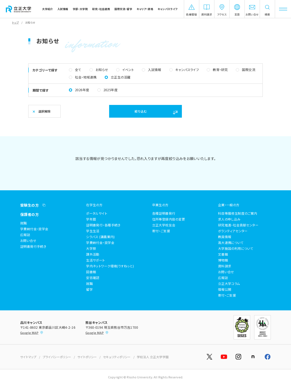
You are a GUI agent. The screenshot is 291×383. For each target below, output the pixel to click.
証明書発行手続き (33, 246)
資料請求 (224, 266)
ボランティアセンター (233, 230)
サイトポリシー (87, 357)
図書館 (91, 271)
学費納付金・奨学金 (34, 228)
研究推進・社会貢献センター (238, 225)
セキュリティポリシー (117, 357)
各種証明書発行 (163, 213)
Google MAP (31, 333)
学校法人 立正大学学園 (153, 357)
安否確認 (92, 277)
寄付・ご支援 (161, 230)
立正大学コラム (229, 283)
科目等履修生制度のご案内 (237, 213)
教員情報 (224, 236)
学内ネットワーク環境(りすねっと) (110, 266)
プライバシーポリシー (57, 357)
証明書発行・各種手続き (103, 225)
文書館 (223, 254)
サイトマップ (28, 357)
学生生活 (92, 230)
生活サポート (95, 260)
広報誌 (25, 234)
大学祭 (91, 248)
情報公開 (224, 289)
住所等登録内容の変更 (168, 219)
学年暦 (91, 219)
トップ (15, 22)
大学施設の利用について (236, 248)
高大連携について (231, 242)
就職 (23, 223)
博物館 (223, 260)
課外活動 (92, 254)
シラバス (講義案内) (100, 236)
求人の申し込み (229, 219)
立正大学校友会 (163, 225)
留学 (89, 289)
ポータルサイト (96, 213)
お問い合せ (28, 240)
